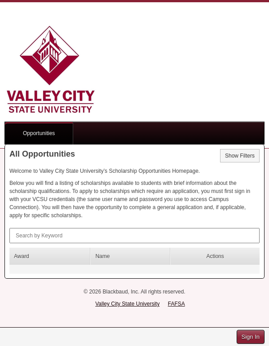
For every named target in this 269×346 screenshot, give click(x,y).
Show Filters (240, 156)
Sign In (251, 336)
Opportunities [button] (39, 133)
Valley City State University (127, 304)
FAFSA (176, 304)
